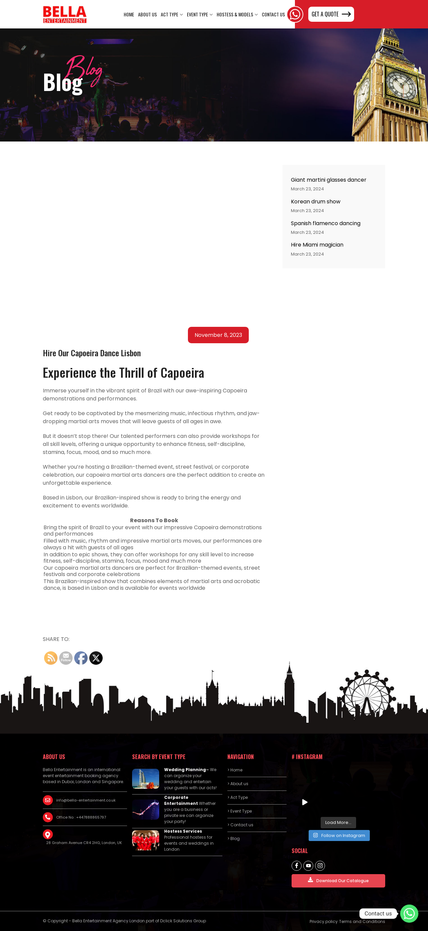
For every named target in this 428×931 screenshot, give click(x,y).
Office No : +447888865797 (81, 817)
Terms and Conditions (362, 921)
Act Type (169, 14)
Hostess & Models (235, 14)
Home (129, 14)
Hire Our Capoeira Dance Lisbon (92, 353)
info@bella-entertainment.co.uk (86, 800)
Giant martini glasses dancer (328, 180)
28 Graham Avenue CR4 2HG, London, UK (84, 842)
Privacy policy (324, 921)
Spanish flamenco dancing (325, 223)
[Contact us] (409, 914)
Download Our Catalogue (338, 880)
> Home (234, 770)
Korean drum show (315, 201)
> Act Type (237, 797)
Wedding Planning (185, 769)
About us (147, 14)
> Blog (233, 838)
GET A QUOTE (331, 14)
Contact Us (273, 14)
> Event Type (239, 811)
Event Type (197, 14)
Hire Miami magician (317, 245)
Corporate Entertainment (181, 800)
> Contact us (240, 825)
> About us (237, 783)
